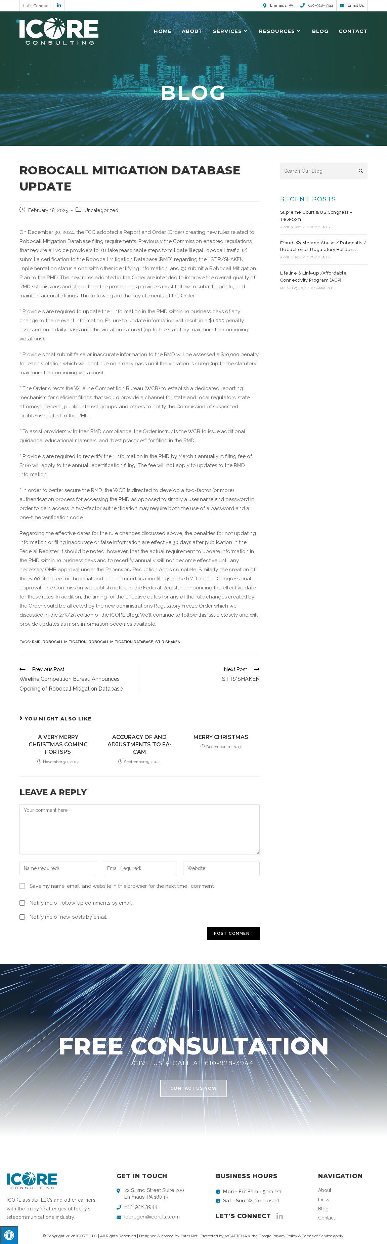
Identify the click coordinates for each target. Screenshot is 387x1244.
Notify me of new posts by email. (68, 917)
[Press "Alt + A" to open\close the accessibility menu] (9, 1235)
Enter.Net (189, 1236)
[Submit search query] (361, 171)
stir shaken (167, 642)
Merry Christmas (221, 737)
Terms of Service (317, 1236)
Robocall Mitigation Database (121, 642)
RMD (36, 642)
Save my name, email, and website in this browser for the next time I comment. (122, 886)
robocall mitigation (65, 642)
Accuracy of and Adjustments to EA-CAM (140, 744)
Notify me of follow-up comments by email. (81, 903)
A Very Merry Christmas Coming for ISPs (58, 744)
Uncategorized (101, 210)
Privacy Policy (284, 1236)
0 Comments (318, 227)
